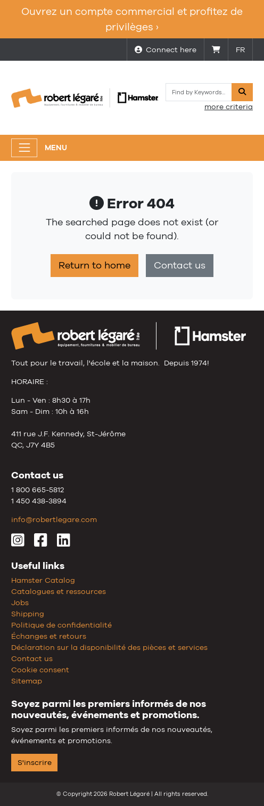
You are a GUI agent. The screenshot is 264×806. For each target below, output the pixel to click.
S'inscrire (35, 762)
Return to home (94, 265)
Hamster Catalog (43, 580)
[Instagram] (17, 543)
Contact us (179, 265)
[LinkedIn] (63, 543)
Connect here (165, 49)
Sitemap (26, 681)
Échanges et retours (48, 636)
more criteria (228, 106)
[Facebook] (40, 543)
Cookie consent (40, 669)
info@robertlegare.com (54, 519)
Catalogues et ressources (58, 591)
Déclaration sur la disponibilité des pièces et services (109, 647)
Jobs (20, 602)
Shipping (27, 613)
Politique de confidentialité (61, 625)
